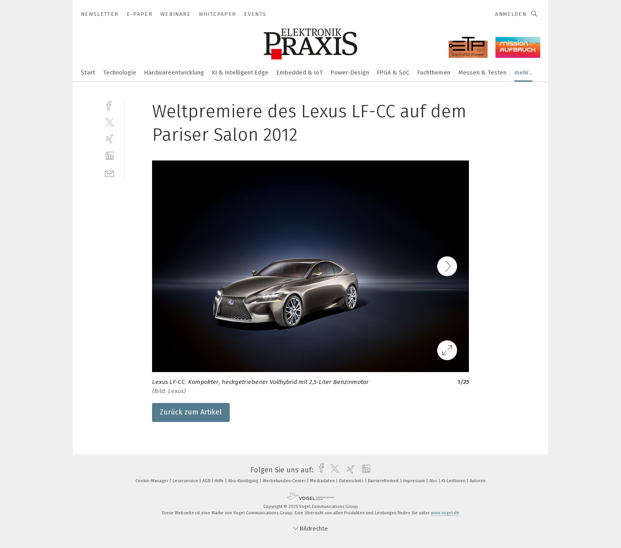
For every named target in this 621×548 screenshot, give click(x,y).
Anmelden (510, 14)
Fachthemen (433, 72)
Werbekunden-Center (285, 480)
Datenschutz (352, 480)
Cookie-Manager (152, 480)
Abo (433, 480)
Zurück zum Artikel (191, 412)
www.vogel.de (445, 513)
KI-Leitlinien (454, 480)
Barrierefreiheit (384, 480)
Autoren (478, 480)
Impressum (414, 480)
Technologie (119, 72)
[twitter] (109, 122)
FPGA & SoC (393, 72)
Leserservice (186, 480)
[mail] (109, 173)
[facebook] (109, 105)
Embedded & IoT (299, 72)
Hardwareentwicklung (174, 72)
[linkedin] (109, 156)
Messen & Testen (482, 72)
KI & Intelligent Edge (240, 72)
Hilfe (220, 480)
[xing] (109, 139)
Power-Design (350, 72)
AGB (206, 480)
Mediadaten (323, 480)
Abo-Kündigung (243, 480)
